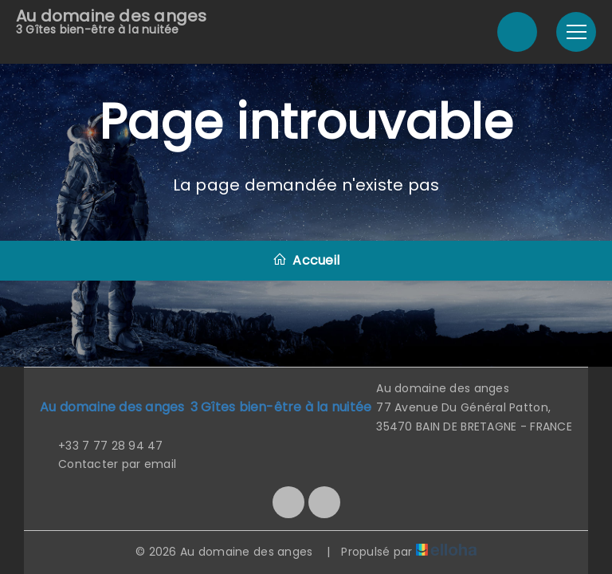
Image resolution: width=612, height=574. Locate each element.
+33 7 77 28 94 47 (101, 446)
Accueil (306, 260)
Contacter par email (108, 464)
